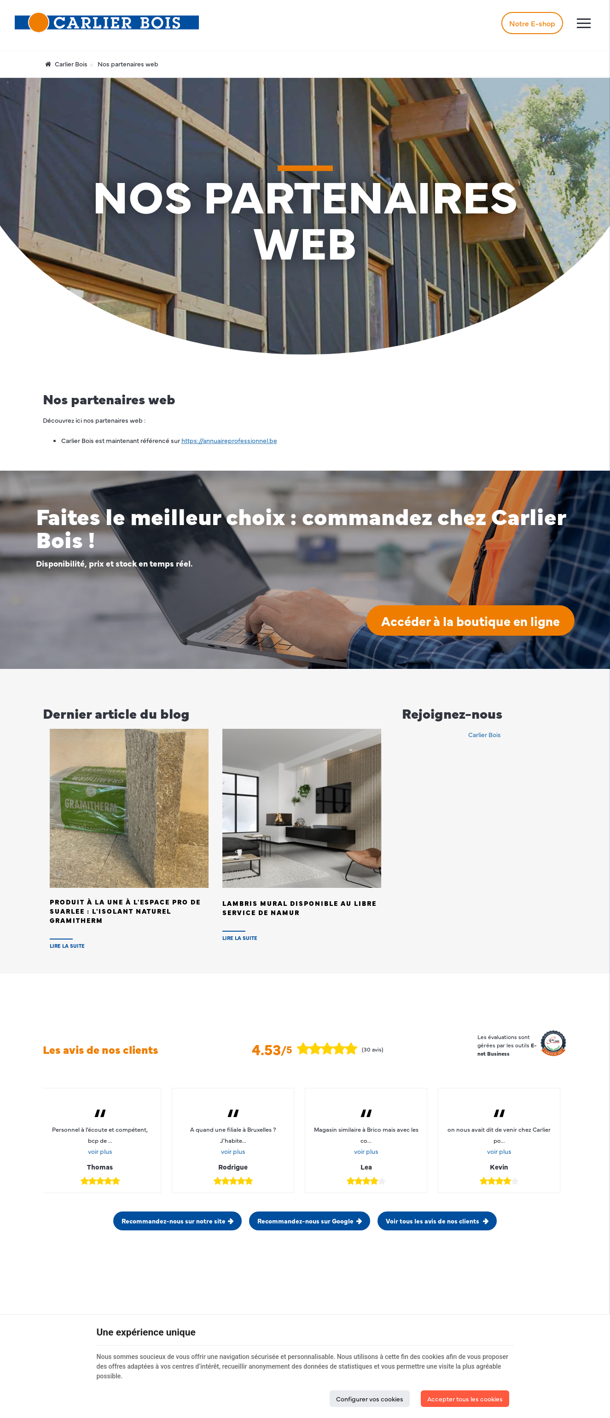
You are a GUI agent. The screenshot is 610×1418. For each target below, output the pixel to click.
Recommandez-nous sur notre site (174, 1220)
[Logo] (107, 22)
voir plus (100, 1151)
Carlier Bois (66, 63)
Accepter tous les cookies (465, 1398)
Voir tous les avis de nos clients (433, 1220)
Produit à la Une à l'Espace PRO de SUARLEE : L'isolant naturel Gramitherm (125, 911)
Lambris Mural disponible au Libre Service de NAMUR (299, 907)
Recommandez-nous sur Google (305, 1220)
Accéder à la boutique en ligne (470, 620)
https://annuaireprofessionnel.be (229, 440)
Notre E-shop (532, 23)
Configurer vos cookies (369, 1398)
